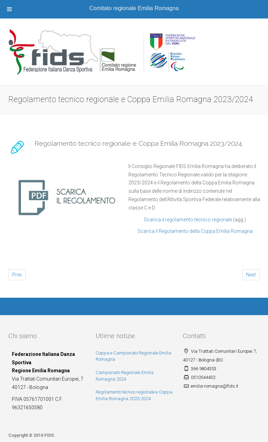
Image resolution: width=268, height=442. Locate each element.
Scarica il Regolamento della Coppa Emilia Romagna (195, 231)
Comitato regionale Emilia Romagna (134, 8)
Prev (17, 274)
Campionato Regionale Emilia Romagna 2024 (125, 376)
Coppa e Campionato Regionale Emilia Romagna (133, 356)
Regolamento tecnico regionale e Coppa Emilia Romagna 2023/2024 (138, 143)
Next (251, 274)
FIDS (49, 435)
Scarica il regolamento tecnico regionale (188, 219)
